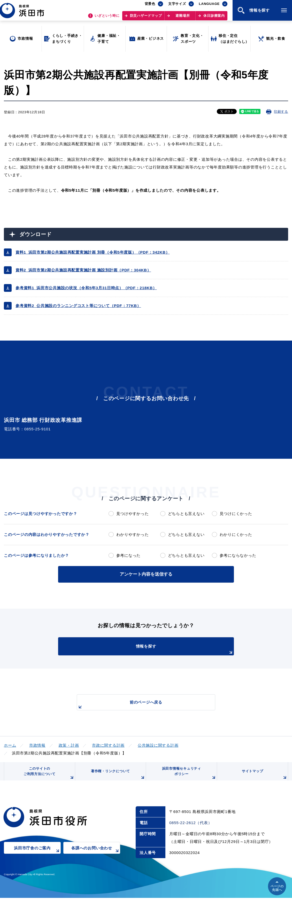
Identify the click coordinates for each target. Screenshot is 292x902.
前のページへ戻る (140, 704)
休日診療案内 (214, 18)
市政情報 (37, 744)
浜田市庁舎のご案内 (37, 855)
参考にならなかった (238, 555)
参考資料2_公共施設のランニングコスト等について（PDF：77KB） (78, 305)
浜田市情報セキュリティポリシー (188, 776)
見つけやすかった (132, 513)
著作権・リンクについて (117, 778)
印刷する (281, 112)
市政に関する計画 (108, 744)
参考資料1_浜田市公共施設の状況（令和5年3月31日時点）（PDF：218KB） (86, 288)
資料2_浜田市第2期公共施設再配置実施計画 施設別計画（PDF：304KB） (83, 270)
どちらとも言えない (186, 513)
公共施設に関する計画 (158, 744)
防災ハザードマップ (146, 18)
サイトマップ (264, 778)
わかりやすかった (132, 534)
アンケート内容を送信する (146, 573)
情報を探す (159, 648)
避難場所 (182, 18)
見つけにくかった (236, 513)
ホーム (10, 744)
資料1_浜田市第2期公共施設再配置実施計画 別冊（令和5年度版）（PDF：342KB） (93, 252)
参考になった (128, 555)
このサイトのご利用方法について (48, 776)
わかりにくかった (236, 534)
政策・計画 (69, 744)
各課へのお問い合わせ (95, 855)
